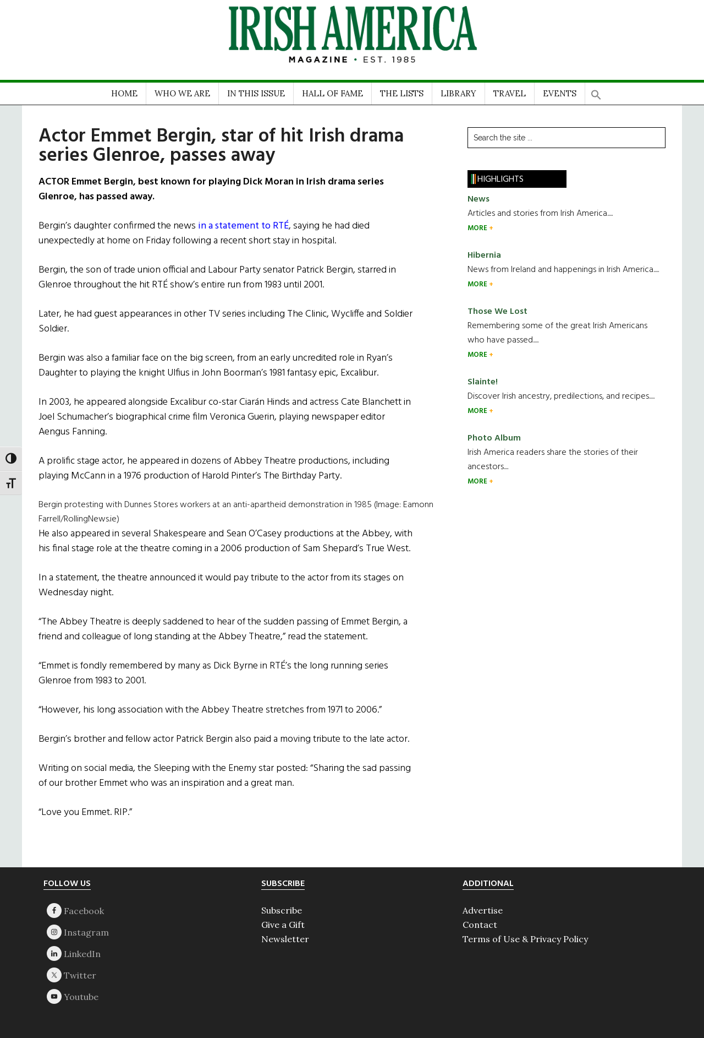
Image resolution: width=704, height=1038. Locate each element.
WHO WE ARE (182, 93)
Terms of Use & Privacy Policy (525, 938)
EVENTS (559, 93)
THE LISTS (402, 93)
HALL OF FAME (332, 93)
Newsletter (285, 938)
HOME (124, 93)
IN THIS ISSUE (256, 93)
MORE (478, 228)
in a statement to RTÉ (243, 226)
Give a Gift (283, 924)
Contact (480, 924)
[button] (596, 91)
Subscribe (281, 910)
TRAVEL (509, 93)
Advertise (483, 910)
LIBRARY (458, 93)
